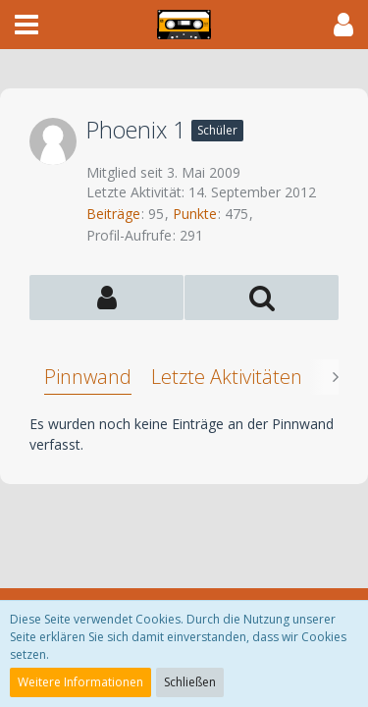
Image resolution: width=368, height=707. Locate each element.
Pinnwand (87, 376)
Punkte (195, 213)
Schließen (190, 682)
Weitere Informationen (80, 682)
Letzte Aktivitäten (226, 376)
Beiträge (113, 213)
